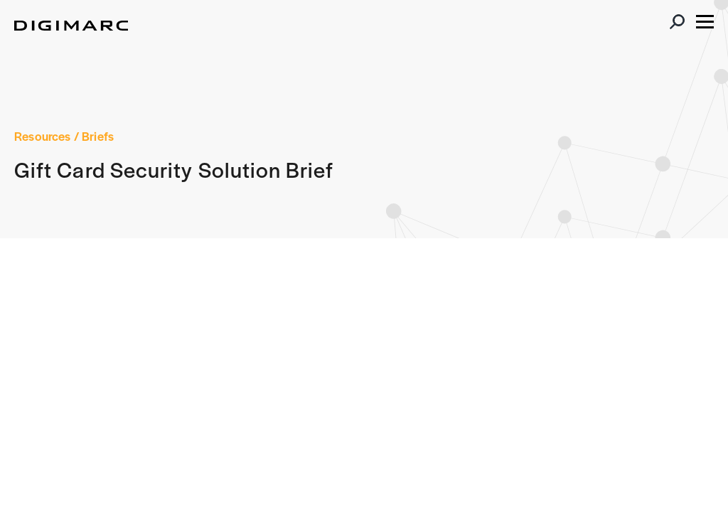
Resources (42, 135)
